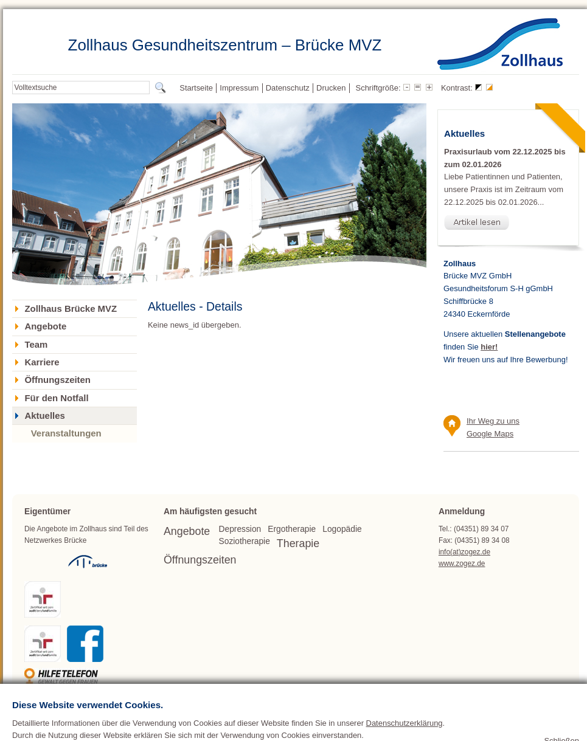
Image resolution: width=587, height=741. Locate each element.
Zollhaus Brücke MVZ (70, 309)
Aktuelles (44, 416)
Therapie (298, 543)
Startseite (196, 87)
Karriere (41, 362)
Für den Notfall (56, 398)
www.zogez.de (462, 563)
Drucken (331, 87)
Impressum (239, 87)
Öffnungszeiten (57, 380)
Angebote (45, 326)
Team (35, 345)
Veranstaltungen (66, 433)
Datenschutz (288, 87)
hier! (489, 346)
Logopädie (341, 529)
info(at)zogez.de (464, 552)
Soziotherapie (244, 541)
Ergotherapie (292, 529)
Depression (240, 529)
